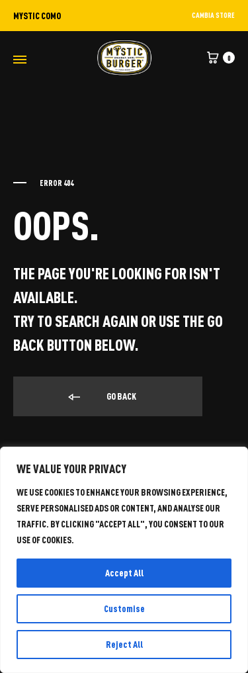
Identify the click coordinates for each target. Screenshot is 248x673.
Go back (101, 397)
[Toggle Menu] (19, 59)
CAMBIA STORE (213, 15)
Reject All (124, 644)
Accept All (124, 572)
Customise (124, 608)
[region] (124, 560)
